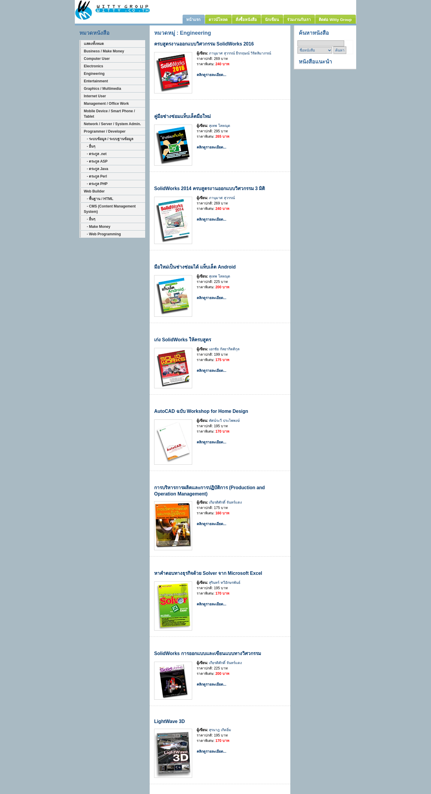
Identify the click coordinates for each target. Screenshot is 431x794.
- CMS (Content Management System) (110, 209)
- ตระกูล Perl (95, 176)
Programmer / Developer (104, 131)
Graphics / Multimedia (102, 89)
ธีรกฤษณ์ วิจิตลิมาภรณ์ (253, 53)
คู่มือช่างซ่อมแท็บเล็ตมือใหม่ (182, 116)
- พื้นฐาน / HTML (98, 199)
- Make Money (97, 227)
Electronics (93, 66)
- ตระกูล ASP (95, 161)
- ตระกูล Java (96, 169)
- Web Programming (102, 234)
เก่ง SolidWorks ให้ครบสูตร (182, 339)
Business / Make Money (104, 51)
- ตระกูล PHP (95, 184)
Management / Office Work (106, 103)
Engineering (94, 74)
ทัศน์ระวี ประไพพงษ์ (224, 421)
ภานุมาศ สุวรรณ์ (222, 53)
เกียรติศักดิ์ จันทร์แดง (225, 502)
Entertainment (96, 81)
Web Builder (94, 191)
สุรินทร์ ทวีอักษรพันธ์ (224, 583)
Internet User (95, 96)
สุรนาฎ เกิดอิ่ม (220, 730)
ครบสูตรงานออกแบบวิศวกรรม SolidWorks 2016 (204, 43)
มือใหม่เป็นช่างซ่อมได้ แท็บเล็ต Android (195, 266)
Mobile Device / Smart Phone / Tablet (109, 114)
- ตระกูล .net (95, 154)
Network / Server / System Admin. (112, 124)
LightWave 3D (169, 721)
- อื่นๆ (89, 146)
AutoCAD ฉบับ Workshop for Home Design (201, 411)
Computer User (97, 59)
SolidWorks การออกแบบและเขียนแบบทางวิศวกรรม (207, 653)
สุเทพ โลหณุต (219, 126)
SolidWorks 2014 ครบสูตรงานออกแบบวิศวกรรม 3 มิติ (209, 188)
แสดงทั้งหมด (94, 44)
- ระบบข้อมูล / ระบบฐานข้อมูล (108, 139)
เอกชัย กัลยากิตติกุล (224, 349)
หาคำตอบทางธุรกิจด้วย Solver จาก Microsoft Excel (208, 573)
